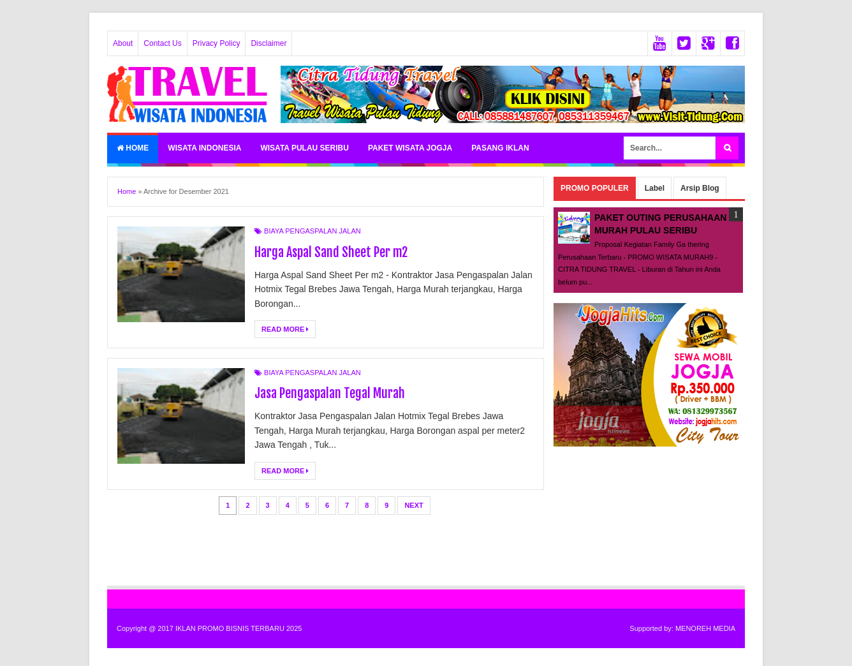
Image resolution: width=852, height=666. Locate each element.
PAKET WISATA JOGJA (410, 148)
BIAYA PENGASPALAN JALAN (312, 231)
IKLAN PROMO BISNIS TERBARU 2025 (238, 628)
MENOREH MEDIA (705, 628)
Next (413, 505)
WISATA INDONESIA (204, 148)
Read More (285, 329)
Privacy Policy (216, 43)
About (123, 43)
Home (133, 148)
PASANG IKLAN (500, 148)
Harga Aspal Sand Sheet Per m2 (331, 252)
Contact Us (162, 43)
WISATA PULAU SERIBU (304, 148)
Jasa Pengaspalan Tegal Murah (329, 393)
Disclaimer (268, 43)
